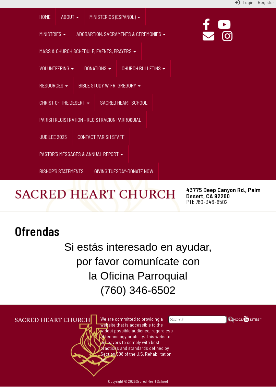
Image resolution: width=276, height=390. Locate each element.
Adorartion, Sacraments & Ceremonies (121, 34)
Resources (53, 85)
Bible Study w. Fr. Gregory (110, 85)
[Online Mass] (228, 24)
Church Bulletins (143, 68)
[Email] (212, 36)
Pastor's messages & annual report (81, 154)
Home (44, 17)
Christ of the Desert (64, 102)
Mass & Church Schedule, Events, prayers (87, 51)
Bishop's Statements (61, 171)
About (70, 17)
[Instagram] (230, 36)
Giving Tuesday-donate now (123, 171)
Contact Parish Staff (100, 137)
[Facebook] (210, 24)
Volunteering (56, 68)
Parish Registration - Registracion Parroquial (90, 120)
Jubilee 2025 (53, 137)
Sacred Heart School (123, 102)
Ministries (52, 34)
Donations (97, 68)
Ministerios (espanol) (114, 17)
